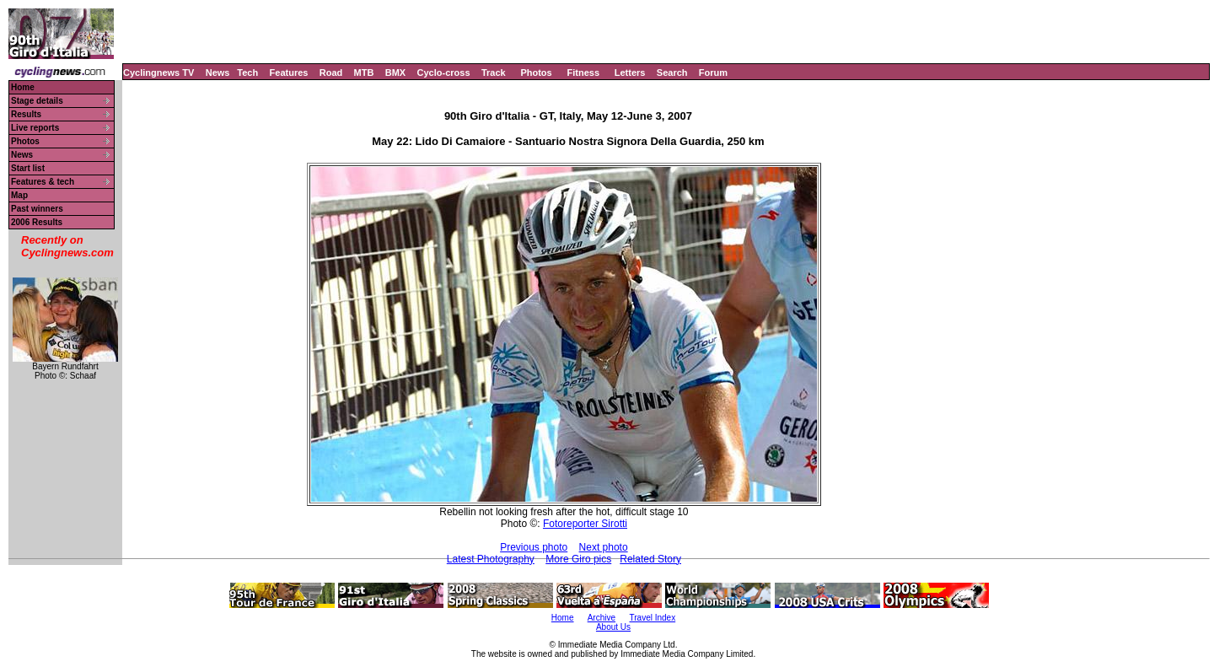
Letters (630, 72)
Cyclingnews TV (158, 72)
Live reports (35, 127)
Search (672, 72)
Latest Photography (490, 559)
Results (26, 114)
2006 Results (36, 222)
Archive (601, 617)
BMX (395, 72)
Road (331, 72)
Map (19, 195)
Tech (247, 72)
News (218, 72)
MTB (364, 72)
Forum (713, 72)
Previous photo (533, 547)
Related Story (650, 559)
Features (289, 72)
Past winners (37, 208)
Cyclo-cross (443, 72)
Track (493, 72)
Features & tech (42, 181)
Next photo (603, 547)
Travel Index (653, 617)
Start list (28, 168)
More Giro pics (578, 559)
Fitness (583, 72)
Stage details (37, 100)
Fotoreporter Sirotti (585, 524)
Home (23, 87)
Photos (535, 72)
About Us (613, 627)
